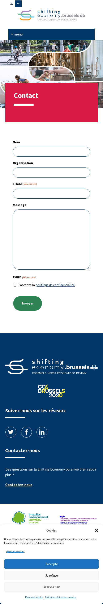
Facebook (26, 432)
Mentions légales (34, 597)
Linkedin (42, 432)
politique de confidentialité (55, 285)
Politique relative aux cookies (60, 597)
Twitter (10, 432)
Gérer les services (15, 551)
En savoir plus (51, 587)
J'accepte (51, 564)
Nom (16, 142)
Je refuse (51, 575)
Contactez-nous (18, 484)
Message (19, 205)
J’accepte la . (46, 285)
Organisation (23, 163)
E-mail (25, 184)
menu (18, 34)
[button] (97, 530)
